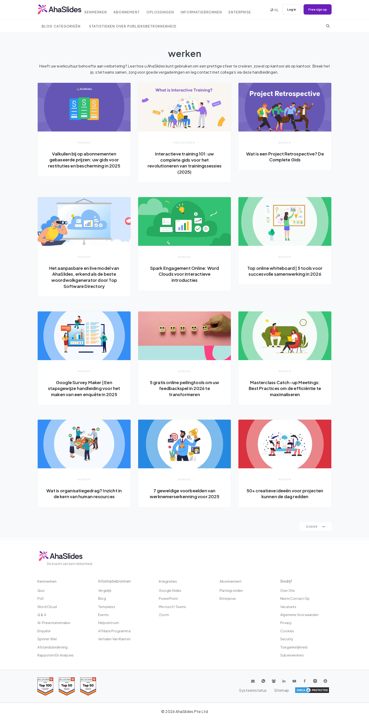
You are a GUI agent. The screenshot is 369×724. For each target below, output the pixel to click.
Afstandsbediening (52, 647)
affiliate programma (114, 631)
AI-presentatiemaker (54, 623)
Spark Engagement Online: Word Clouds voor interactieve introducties (184, 274)
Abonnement (133, 10)
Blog (102, 598)
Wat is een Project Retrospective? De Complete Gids (285, 157)
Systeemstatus (294, 690)
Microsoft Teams (172, 607)
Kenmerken (100, 10)
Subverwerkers (292, 655)
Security (287, 639)
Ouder (315, 527)
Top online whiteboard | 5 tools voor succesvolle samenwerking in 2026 (284, 274)
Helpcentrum (108, 623)
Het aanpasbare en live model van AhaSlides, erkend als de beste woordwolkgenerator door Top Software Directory (84, 277)
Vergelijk (105, 590)
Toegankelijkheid (293, 647)
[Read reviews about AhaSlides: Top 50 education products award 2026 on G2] (67, 686)
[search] (328, 26)
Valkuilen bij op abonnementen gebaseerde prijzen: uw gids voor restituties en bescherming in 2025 (84, 163)
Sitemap (321, 690)
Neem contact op (294, 598)
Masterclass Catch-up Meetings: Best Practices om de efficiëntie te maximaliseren (285, 389)
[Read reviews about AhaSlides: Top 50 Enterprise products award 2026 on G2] (88, 686)
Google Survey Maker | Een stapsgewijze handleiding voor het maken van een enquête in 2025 (84, 389)
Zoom (164, 615)
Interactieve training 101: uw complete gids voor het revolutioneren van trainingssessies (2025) (184, 163)
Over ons (287, 590)
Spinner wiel (47, 639)
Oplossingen (168, 10)
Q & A (41, 615)
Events (103, 615)
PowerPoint (168, 598)
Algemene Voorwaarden (299, 615)
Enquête (44, 631)
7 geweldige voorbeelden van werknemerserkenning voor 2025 (184, 494)
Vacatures (288, 607)
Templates (106, 607)
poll (40, 598)
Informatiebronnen (210, 10)
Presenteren (184, 142)
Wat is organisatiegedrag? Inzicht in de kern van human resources (84, 494)
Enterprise (250, 10)
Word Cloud (47, 607)
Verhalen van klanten (114, 639)
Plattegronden (231, 590)
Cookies (287, 631)
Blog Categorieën (61, 26)
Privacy (286, 623)
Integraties (168, 581)
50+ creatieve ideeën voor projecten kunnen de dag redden (284, 494)
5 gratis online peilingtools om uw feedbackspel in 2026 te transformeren (184, 389)
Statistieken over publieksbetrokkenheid (132, 26)
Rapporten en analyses (55, 655)
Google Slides (170, 590)
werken (84, 142)
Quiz (41, 590)
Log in (289, 9)
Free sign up (317, 9)
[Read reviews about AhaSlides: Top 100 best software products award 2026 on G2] (45, 686)
